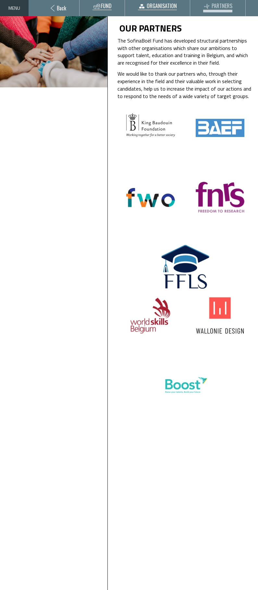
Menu (14, 8)
